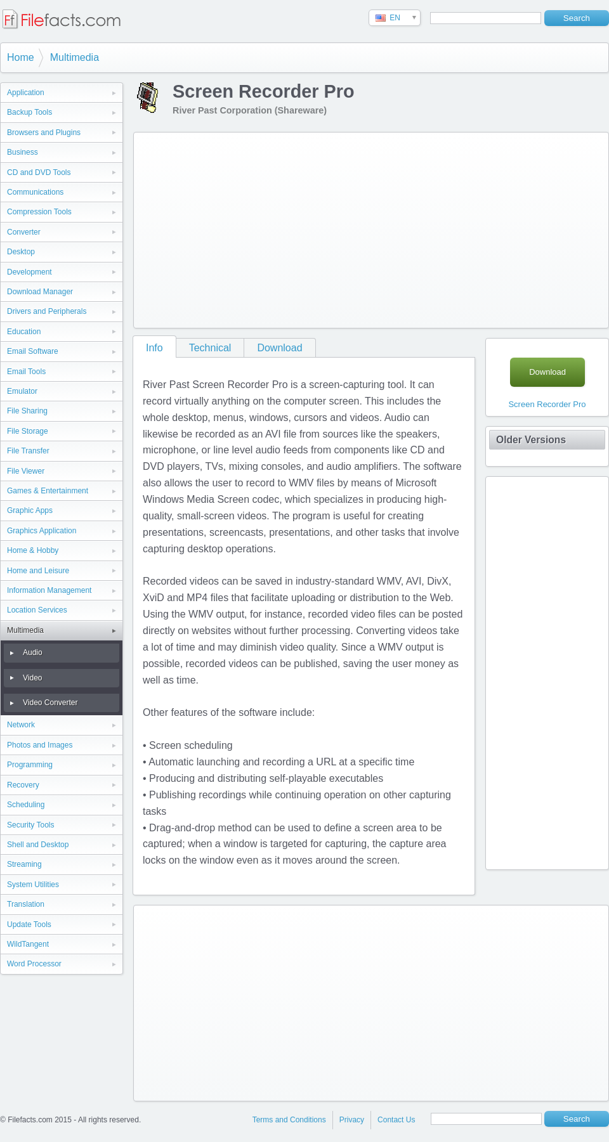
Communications (35, 192)
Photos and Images (39, 745)
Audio (33, 652)
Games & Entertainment (47, 490)
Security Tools (30, 825)
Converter (24, 232)
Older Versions (531, 439)
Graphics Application (41, 530)
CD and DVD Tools (39, 172)
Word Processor (34, 963)
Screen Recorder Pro (547, 404)
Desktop (21, 251)
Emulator (22, 391)
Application (25, 92)
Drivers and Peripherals (46, 311)
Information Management (49, 590)
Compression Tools (39, 211)
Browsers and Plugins (44, 132)
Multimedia (74, 57)
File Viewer (25, 471)
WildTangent (28, 944)
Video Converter (50, 702)
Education (24, 331)
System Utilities (33, 884)
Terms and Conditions (289, 1119)
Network (21, 724)
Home (20, 57)
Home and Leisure (38, 570)
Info (154, 347)
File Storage (27, 431)
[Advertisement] (274, 227)
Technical (210, 347)
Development (29, 272)
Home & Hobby (32, 550)
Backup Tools (29, 112)
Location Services (37, 610)
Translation (25, 904)
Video (32, 677)
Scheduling (25, 804)
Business (22, 152)
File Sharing (27, 410)
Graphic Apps (30, 510)
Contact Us (396, 1119)
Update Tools (29, 924)
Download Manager (40, 291)
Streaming (24, 864)
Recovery (23, 785)
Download (279, 347)
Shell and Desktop (38, 844)
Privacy (351, 1119)
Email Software (32, 351)
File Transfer (28, 450)
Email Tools (26, 371)
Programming (30, 764)
